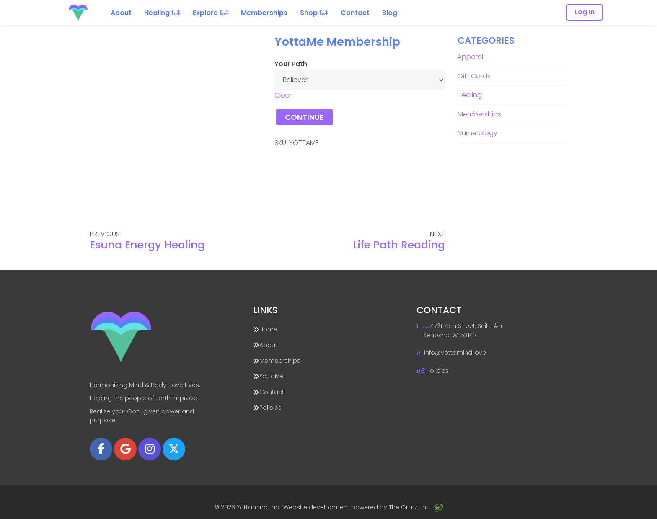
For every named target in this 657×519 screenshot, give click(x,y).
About (268, 345)
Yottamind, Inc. (258, 507)
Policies (270, 407)
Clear (283, 95)
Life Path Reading (399, 245)
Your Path (290, 64)
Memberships (479, 114)
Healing (470, 95)
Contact (271, 392)
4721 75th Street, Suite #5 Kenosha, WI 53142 (459, 330)
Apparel (470, 57)
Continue (304, 117)
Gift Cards (474, 76)
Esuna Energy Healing (147, 245)
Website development (316, 507)
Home (268, 329)
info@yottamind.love (455, 353)
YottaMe (271, 376)
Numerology (477, 133)
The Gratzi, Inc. (415, 507)
